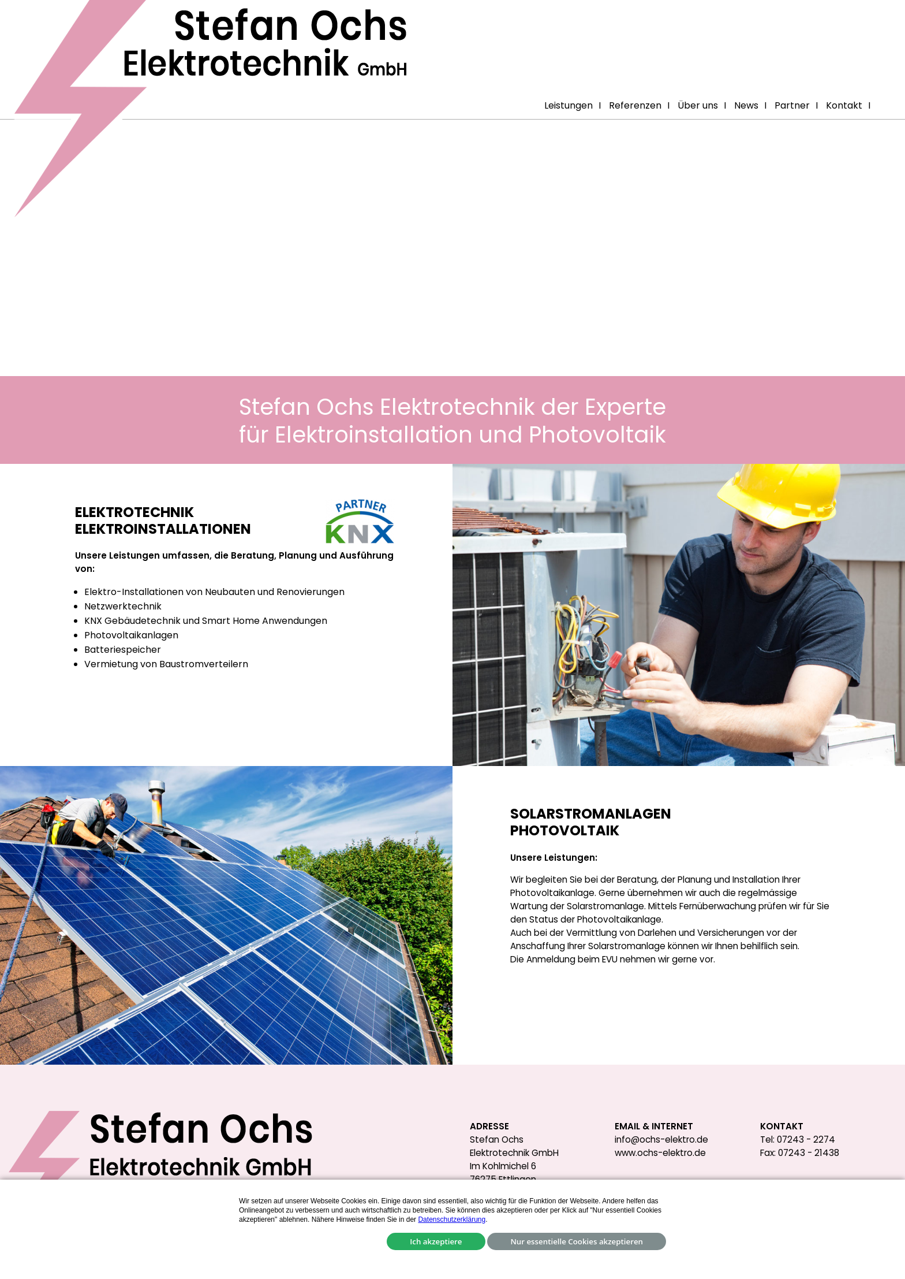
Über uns (698, 105)
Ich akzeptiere (436, 1241)
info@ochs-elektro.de (661, 1139)
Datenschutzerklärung (451, 1219)
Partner (792, 105)
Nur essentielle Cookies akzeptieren (576, 1241)
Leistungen (568, 105)
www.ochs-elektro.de (660, 1153)
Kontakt (844, 105)
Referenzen (635, 105)
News (746, 105)
